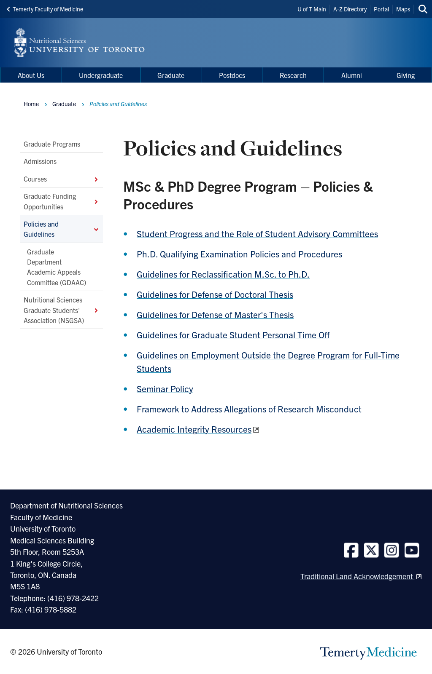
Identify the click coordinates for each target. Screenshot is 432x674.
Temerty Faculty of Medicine (45, 9)
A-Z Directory (350, 9)
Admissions (40, 161)
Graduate (64, 103)
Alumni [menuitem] (351, 75)
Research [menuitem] (293, 75)
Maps (403, 9)
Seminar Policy (165, 388)
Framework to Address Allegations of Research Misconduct (249, 408)
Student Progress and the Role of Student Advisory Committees (257, 233)
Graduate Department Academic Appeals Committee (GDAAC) (56, 266)
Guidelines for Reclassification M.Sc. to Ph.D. (223, 273)
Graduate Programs (52, 143)
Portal (381, 9)
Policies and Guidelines (62, 228)
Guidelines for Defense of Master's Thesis (215, 314)
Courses (62, 178)
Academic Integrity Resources (194, 428)
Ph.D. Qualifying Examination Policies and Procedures (239, 253)
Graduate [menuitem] (170, 75)
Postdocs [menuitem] (232, 75)
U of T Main (311, 9)
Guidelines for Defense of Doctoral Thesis (215, 294)
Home (31, 103)
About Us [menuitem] (31, 75)
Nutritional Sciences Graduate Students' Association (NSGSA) (62, 310)
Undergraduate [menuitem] (101, 75)
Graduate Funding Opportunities (62, 201)
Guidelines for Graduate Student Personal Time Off (233, 334)
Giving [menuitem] (406, 75)
